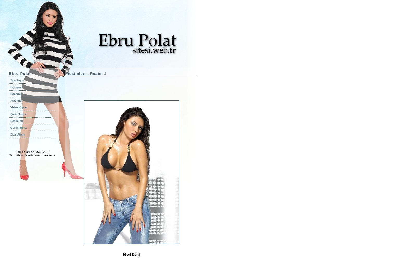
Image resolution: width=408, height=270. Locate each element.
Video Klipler (18, 107)
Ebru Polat (22, 151)
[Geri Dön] (131, 254)
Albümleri (16, 100)
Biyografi (16, 87)
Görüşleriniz (18, 127)
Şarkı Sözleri (18, 114)
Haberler (16, 93)
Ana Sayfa (17, 80)
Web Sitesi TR (18, 155)
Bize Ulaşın (17, 134)
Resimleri (16, 121)
